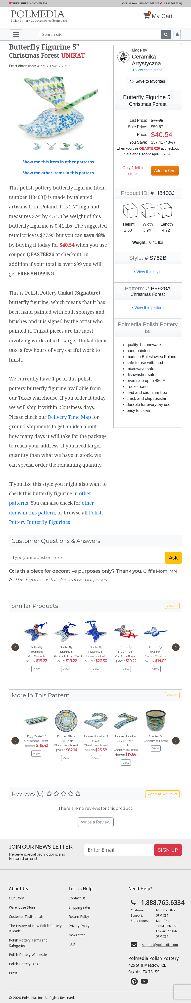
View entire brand (147, 70)
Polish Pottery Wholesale (28, 955)
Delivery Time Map (69, 417)
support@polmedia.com (160, 945)
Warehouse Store (22, 907)
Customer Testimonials (26, 917)
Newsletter (77, 935)
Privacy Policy (79, 926)
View (36, 669)
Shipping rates (80, 907)
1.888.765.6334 (171, 3)
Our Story (16, 898)
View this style (148, 272)
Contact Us (77, 898)
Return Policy (79, 917)
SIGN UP (168, 849)
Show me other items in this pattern (58, 173)
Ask (173, 558)
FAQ (72, 944)
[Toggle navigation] (16, 34)
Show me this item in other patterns (58, 162)
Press (13, 973)
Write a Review (95, 822)
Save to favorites (147, 81)
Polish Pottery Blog (24, 964)
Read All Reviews (162, 794)
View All (172, 606)
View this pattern (148, 308)
